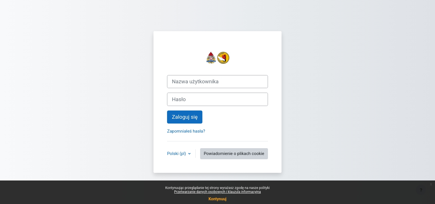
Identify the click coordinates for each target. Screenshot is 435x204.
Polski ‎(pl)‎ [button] (177, 153)
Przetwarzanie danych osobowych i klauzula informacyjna (217, 192)
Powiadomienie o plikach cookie (234, 153)
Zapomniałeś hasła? (186, 131)
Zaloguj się (185, 117)
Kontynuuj (217, 199)
